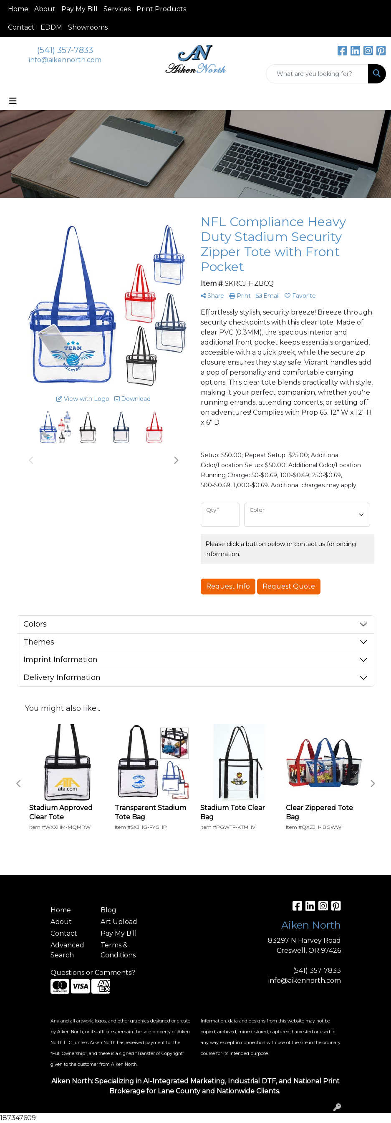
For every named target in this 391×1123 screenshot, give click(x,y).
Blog (108, 910)
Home (18, 9)
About (44, 9)
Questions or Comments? (92, 973)
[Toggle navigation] (13, 101)
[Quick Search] (317, 73)
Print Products (161, 9)
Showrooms (88, 27)
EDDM (51, 27)
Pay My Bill (79, 9)
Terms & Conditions (118, 950)
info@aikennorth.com (65, 60)
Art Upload (119, 922)
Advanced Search (67, 950)
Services (117, 9)
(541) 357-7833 (65, 50)
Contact (21, 27)
